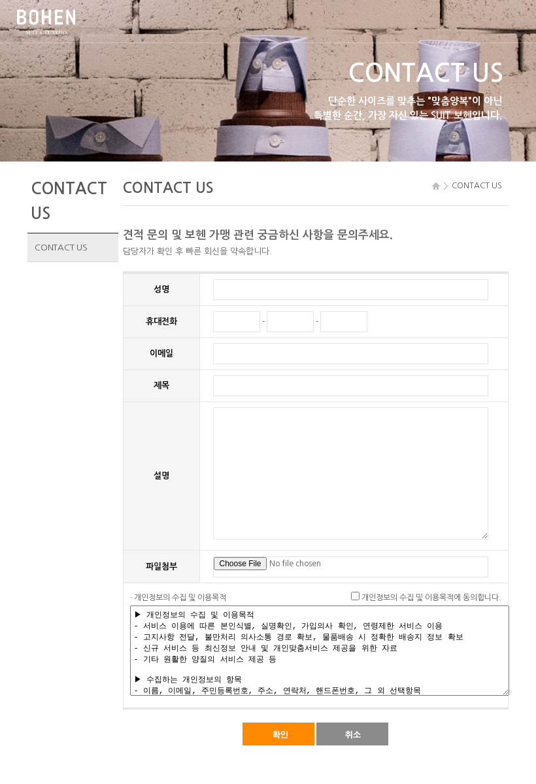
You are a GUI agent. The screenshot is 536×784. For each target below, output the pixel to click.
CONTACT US (61, 247)
